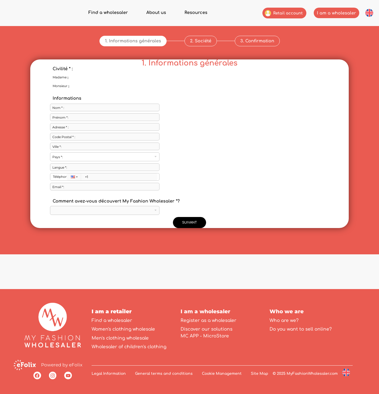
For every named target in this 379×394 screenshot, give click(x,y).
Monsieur (66, 73)
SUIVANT (189, 210)
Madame (66, 65)
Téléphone (60, 164)
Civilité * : (63, 56)
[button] (369, 12)
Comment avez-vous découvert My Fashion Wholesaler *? (116, 189)
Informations (67, 86)
